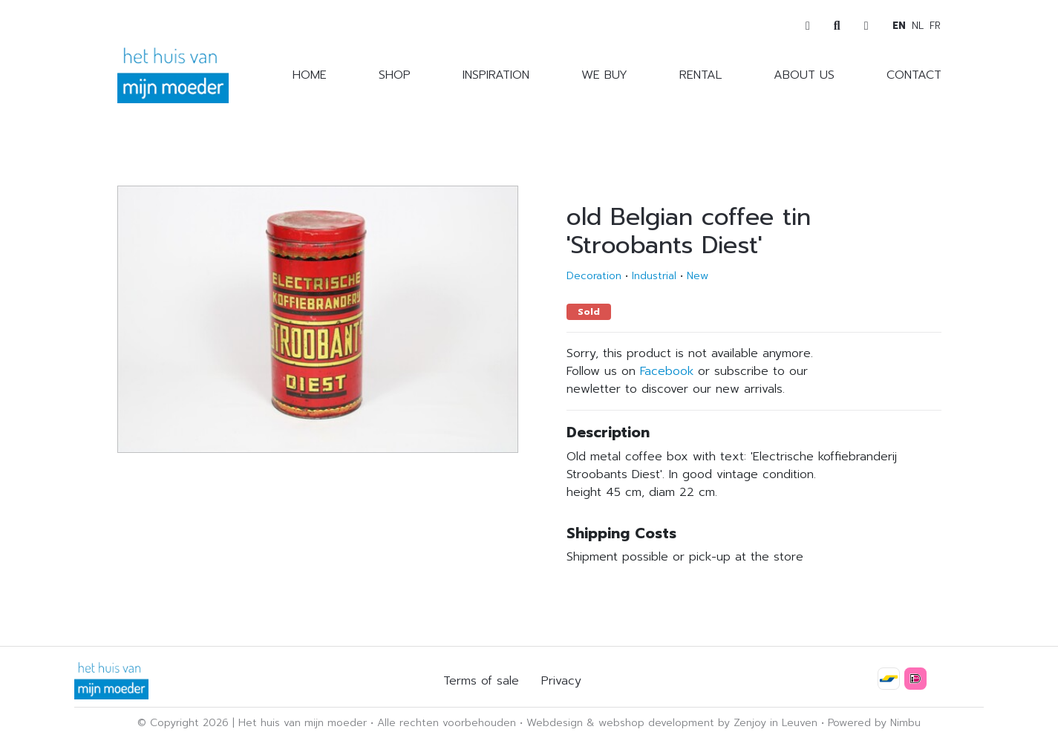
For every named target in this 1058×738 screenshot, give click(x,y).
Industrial (654, 276)
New (697, 276)
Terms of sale (481, 681)
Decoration (593, 276)
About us (804, 75)
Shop (395, 75)
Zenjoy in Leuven (775, 723)
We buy (604, 75)
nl (918, 26)
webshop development (656, 723)
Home (310, 75)
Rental (700, 75)
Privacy (561, 681)
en (899, 26)
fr (935, 26)
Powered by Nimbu (874, 723)
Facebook (666, 371)
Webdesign (554, 723)
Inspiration (496, 75)
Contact (913, 75)
